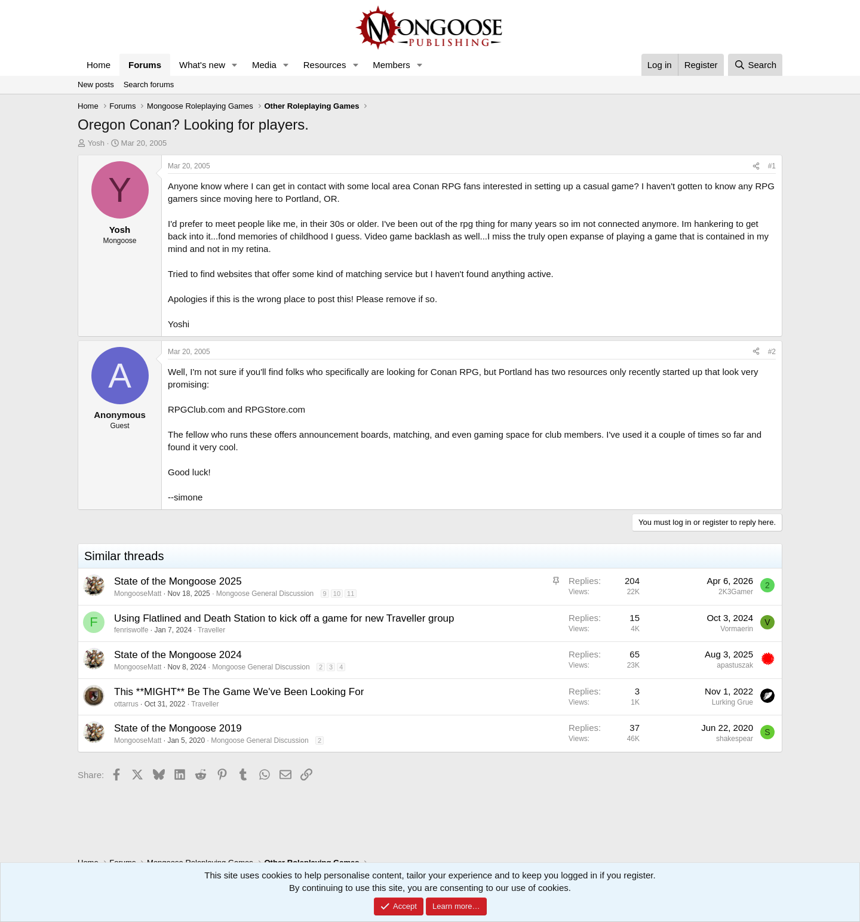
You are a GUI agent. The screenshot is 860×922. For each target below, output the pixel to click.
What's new (202, 65)
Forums (144, 65)
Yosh (96, 143)
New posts (96, 84)
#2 (772, 352)
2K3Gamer (735, 592)
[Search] (755, 65)
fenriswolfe (131, 630)
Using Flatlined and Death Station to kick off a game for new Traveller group (284, 618)
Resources (324, 65)
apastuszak (735, 665)
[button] (234, 65)
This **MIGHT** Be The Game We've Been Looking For (239, 691)
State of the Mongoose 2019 (178, 728)
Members (391, 65)
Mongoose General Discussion (265, 593)
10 (336, 593)
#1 (772, 166)
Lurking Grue (732, 702)
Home (98, 65)
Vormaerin (736, 629)
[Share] (756, 166)
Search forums (149, 84)
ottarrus (126, 704)
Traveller (211, 630)
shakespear (734, 738)
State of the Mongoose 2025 (178, 581)
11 (350, 593)
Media (264, 65)
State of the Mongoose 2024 (178, 654)
